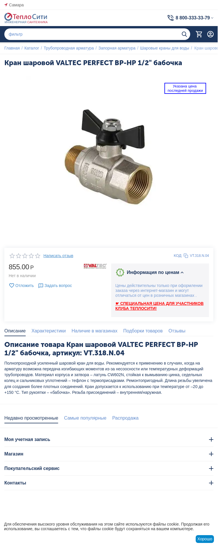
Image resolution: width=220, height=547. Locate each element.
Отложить (21, 285)
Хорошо (204, 539)
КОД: (178, 255)
